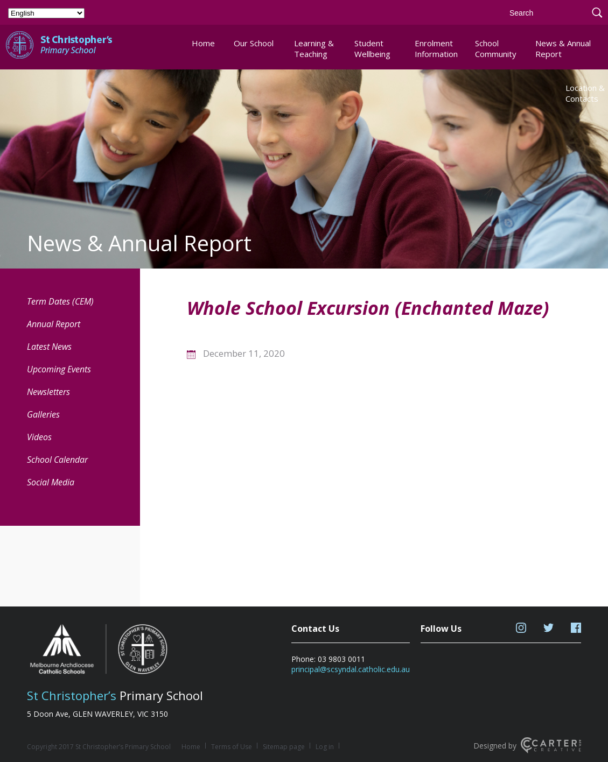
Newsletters (48, 392)
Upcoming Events (59, 369)
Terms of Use (231, 746)
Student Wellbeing (372, 48)
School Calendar (57, 459)
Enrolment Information (436, 48)
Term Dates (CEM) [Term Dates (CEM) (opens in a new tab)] (60, 301)
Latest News (49, 346)
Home (203, 43)
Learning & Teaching (314, 48)
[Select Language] (46, 13)
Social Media (50, 482)
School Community (495, 48)
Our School (254, 43)
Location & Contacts (585, 93)
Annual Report (53, 324)
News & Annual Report (563, 48)
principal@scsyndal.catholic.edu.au (350, 669)
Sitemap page (284, 746)
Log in (325, 746)
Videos (39, 437)
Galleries (43, 414)
